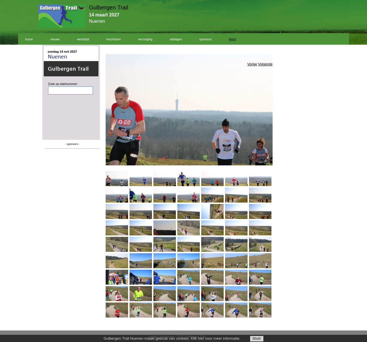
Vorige (252, 64)
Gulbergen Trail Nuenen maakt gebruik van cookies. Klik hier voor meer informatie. (172, 338)
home (29, 39)
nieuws (55, 39)
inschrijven (113, 39)
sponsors (205, 39)
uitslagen (176, 39)
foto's (232, 39)
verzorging (145, 39)
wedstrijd (83, 39)
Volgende (265, 64)
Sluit (256, 338)
